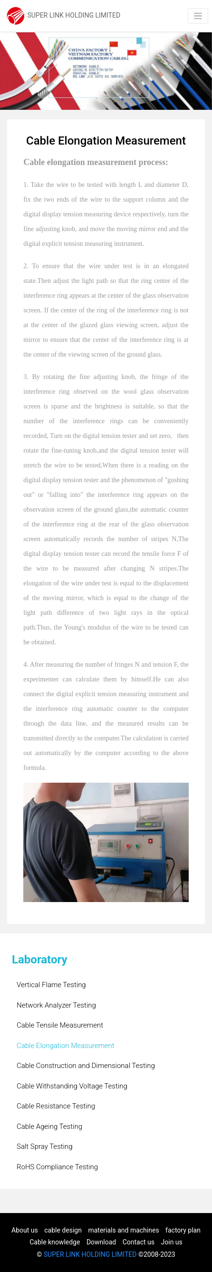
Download (101, 1242)
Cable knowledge (54, 1242)
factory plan (183, 1230)
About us (24, 1230)
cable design (63, 1230)
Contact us (138, 1242)
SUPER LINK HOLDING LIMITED (90, 1254)
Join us (172, 1242)
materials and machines (123, 1230)
